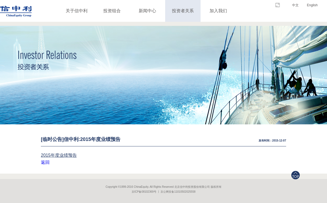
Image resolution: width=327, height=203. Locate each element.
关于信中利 (76, 10)
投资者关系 (183, 10)
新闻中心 (147, 10)
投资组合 (112, 10)
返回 (45, 162)
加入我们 (218, 10)
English (312, 5)
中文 (295, 5)
